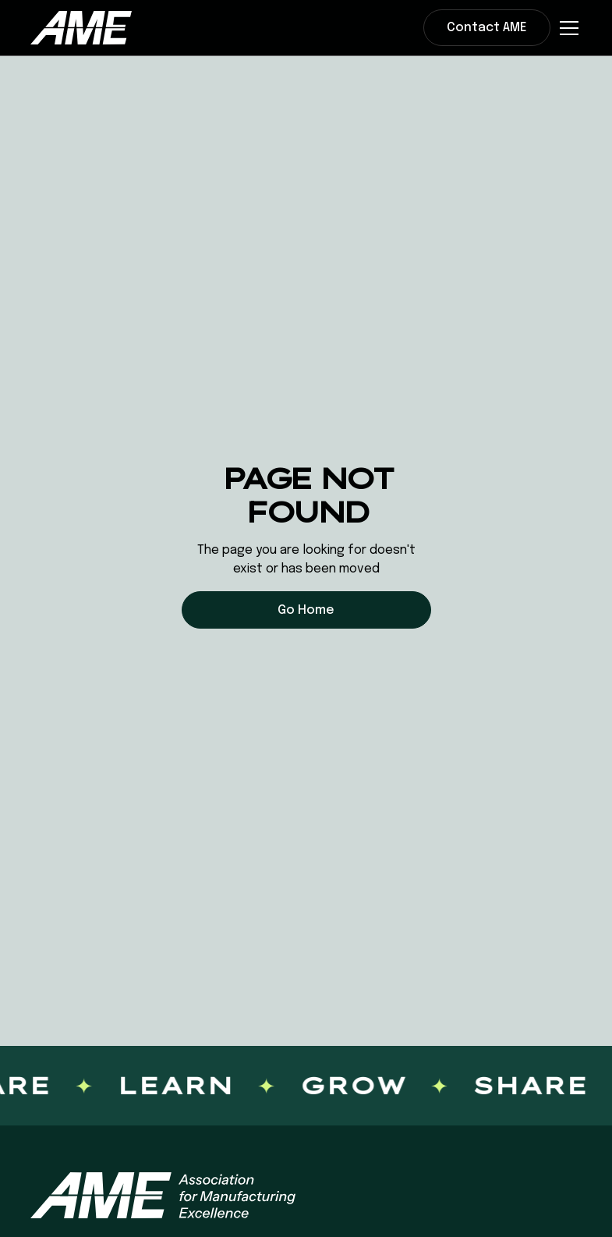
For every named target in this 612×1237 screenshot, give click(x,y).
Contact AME (487, 27)
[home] (81, 27)
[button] (566, 28)
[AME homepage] (162, 1195)
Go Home (306, 610)
